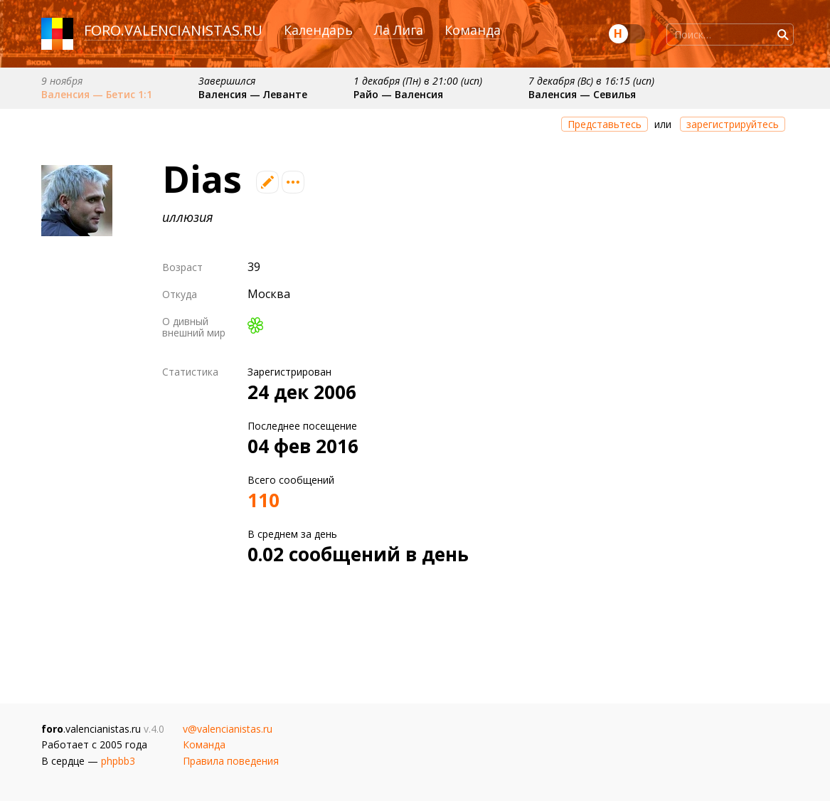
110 (264, 500)
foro (102, 30)
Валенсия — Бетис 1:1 (96, 94)
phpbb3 (118, 761)
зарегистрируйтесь (732, 124)
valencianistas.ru (193, 30)
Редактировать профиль (267, 182)
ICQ (255, 325)
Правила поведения (231, 761)
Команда (473, 29)
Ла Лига (398, 29)
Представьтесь (605, 124)
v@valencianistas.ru (227, 729)
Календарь (318, 29)
